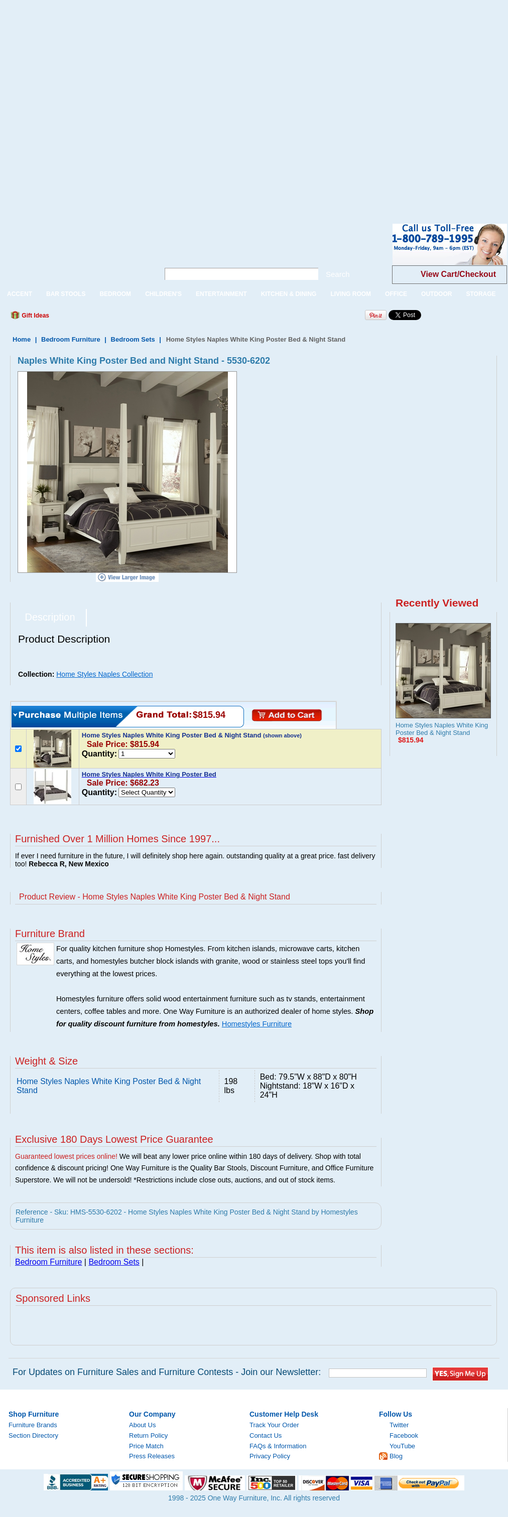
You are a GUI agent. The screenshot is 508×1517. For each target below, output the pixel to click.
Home (22, 339)
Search (338, 274)
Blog (396, 1456)
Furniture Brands (33, 1425)
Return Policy (148, 1435)
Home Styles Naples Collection (104, 674)
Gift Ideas (34, 316)
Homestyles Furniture (257, 1024)
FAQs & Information (277, 1446)
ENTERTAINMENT (221, 293)
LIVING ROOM (350, 293)
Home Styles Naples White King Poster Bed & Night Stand (442, 728)
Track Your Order (274, 1425)
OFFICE (396, 293)
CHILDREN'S (163, 293)
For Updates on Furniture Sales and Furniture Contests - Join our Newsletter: (167, 1372)
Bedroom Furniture (70, 339)
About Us (142, 1425)
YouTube (402, 1446)
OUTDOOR (436, 293)
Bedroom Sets (133, 339)
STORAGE (480, 293)
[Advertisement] (104, 104)
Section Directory (33, 1435)
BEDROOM (115, 293)
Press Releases (152, 1456)
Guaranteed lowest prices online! (66, 1156)
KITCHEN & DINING (289, 293)
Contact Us (265, 1435)
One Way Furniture (74, 252)
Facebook (404, 1435)
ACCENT (19, 293)
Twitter (399, 1425)
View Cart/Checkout (458, 274)
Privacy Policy (269, 1456)
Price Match (146, 1446)
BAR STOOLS (65, 293)
